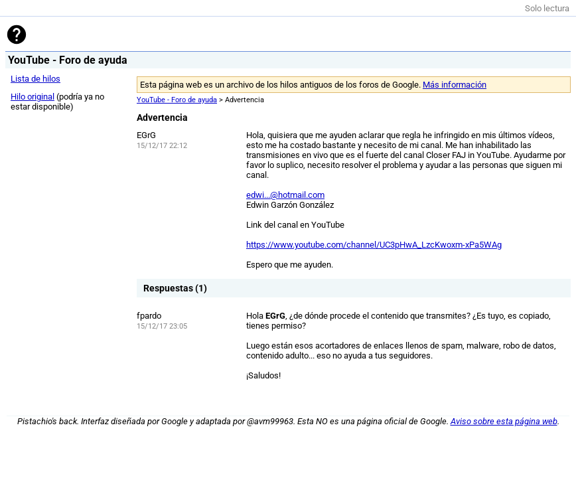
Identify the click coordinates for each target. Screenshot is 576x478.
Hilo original (32, 97)
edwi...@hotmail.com (285, 195)
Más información (454, 85)
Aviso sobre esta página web (504, 421)
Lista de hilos (35, 79)
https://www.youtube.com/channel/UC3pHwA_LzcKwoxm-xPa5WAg (374, 245)
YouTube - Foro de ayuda (177, 100)
